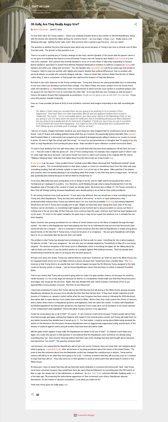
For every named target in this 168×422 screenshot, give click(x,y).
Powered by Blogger (84, 415)
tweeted (131, 134)
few (34, 163)
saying (128, 65)
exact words (120, 58)
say (51, 89)
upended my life (54, 349)
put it (133, 373)
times (38, 163)
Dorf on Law (40, 6)
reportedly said (97, 68)
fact (130, 261)
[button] (135, 25)
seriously (109, 201)
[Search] (140, 7)
